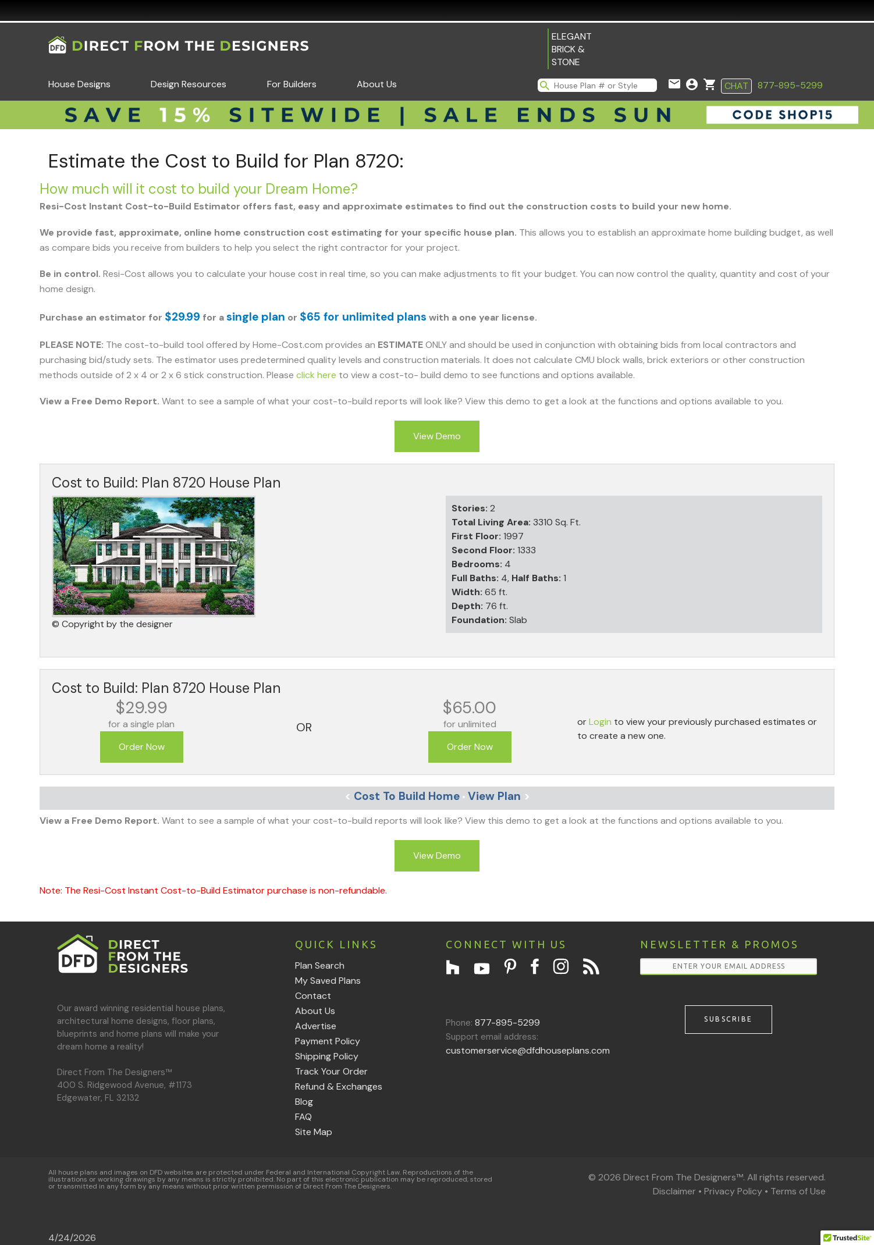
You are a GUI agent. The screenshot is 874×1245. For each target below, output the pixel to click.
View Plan (499, 796)
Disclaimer (674, 1191)
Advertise (315, 1026)
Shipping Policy (326, 1056)
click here (316, 375)
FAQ (303, 1117)
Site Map (313, 1132)
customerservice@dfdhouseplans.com (528, 1050)
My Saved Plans (328, 980)
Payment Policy (327, 1041)
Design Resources (188, 84)
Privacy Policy (733, 1191)
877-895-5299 (790, 85)
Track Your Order (331, 1071)
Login (600, 722)
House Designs (79, 84)
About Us (377, 84)
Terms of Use (798, 1191)
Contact (313, 996)
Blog (304, 1101)
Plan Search (319, 965)
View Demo (437, 436)
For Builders (292, 84)
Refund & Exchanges (338, 1086)
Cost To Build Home (402, 796)
